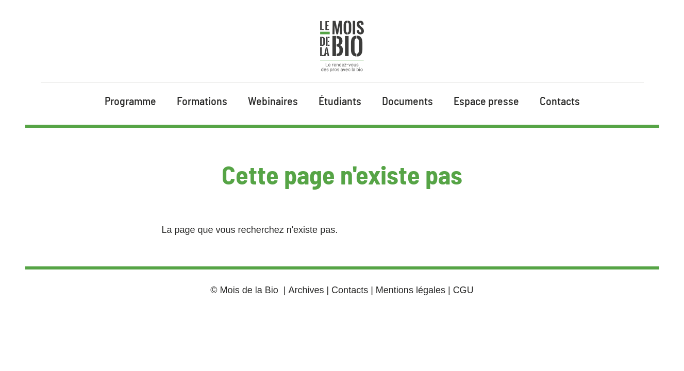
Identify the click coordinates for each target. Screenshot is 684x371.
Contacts (560, 101)
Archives (306, 290)
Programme (130, 101)
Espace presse (486, 101)
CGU (463, 290)
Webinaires (273, 101)
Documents (407, 101)
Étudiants (340, 101)
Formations (202, 101)
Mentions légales (410, 290)
